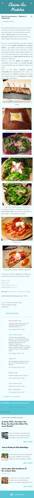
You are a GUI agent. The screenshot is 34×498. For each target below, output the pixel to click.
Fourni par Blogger (17, 494)
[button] (31, 16)
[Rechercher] (31, 3)
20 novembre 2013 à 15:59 (16, 392)
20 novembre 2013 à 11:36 (16, 353)
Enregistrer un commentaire (11, 396)
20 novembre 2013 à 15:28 (16, 378)
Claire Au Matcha (17, 7)
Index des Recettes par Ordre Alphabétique (14, 447)
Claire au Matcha (14, 335)
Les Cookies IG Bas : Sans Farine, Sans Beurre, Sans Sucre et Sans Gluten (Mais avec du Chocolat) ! (14, 424)
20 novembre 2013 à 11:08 (16, 329)
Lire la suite (28, 442)
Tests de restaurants (12, 313)
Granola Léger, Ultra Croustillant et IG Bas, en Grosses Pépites (13, 470)
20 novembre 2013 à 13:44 (16, 367)
